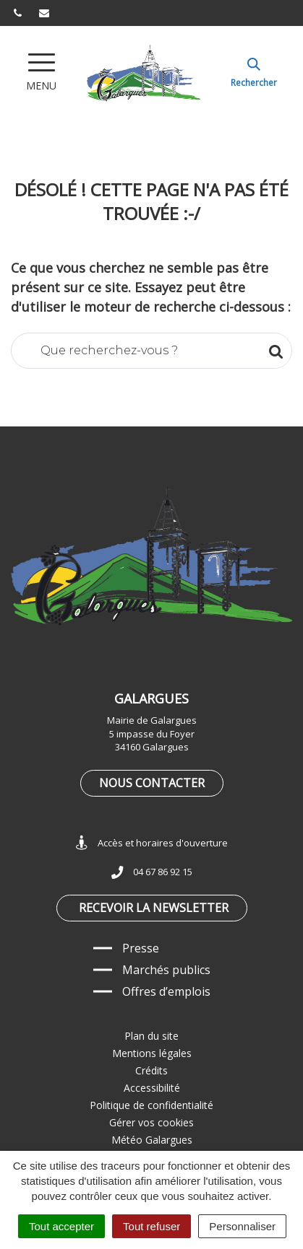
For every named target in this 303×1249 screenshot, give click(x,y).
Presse (140, 948)
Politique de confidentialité (151, 1105)
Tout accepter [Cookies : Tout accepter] (61, 1226)
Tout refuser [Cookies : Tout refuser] (151, 1226)
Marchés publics (166, 970)
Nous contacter (152, 783)
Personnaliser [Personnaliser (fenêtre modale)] (242, 1226)
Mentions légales (152, 1053)
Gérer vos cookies (151, 1122)
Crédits (151, 1070)
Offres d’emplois (166, 991)
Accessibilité (152, 1088)
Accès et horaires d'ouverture (152, 843)
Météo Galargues (151, 1140)
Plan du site (151, 1036)
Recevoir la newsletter (154, 908)
